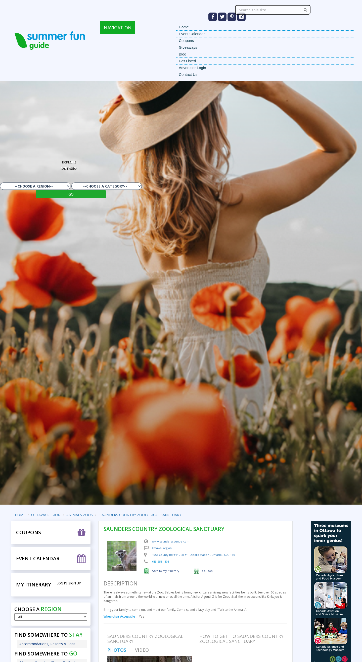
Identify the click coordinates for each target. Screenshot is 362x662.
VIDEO (142, 650)
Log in (62, 583)
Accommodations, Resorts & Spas (47, 643)
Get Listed (187, 61)
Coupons (186, 40)
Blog (182, 54)
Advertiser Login (192, 68)
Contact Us (188, 74)
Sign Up (74, 583)
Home (184, 27)
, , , (193, 555)
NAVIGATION (117, 28)
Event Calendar (192, 34)
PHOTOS (116, 650)
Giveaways (188, 47)
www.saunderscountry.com (170, 541)
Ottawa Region (162, 548)
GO (71, 194)
